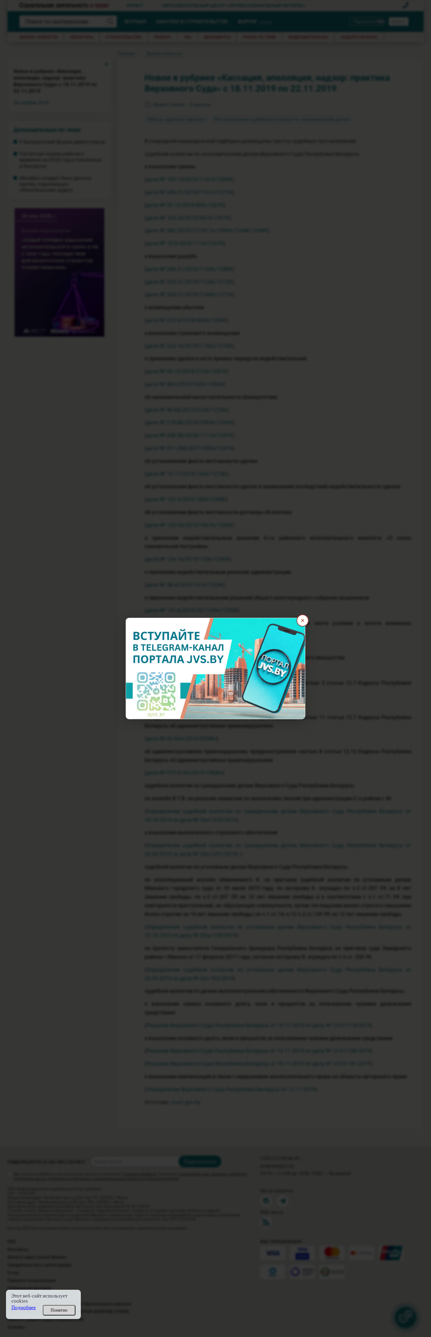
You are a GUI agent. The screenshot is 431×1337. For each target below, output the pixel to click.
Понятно (59, 1310)
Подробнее (23, 1307)
